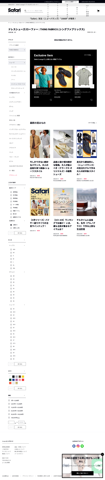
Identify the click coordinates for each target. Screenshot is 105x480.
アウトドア (12, 148)
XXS (14, 249)
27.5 (14, 343)
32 (13, 288)
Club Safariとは (6, 460)
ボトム (11, 106)
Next (92, 86)
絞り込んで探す (70, 11)
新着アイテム (16, 211)
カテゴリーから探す (48, 11)
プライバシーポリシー (28, 476)
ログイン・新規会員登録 (92, 11)
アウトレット (13, 175)
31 (13, 285)
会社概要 (5, 476)
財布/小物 (12, 120)
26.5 (14, 337)
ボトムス (12, 272)
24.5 (14, 324)
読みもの (81, 11)
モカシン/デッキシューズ (17, 88)
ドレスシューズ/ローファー (18, 84)
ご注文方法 (5, 449)
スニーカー (14, 67)
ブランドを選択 (14, 45)
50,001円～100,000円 (17, 414)
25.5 (14, 330)
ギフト (11, 161)
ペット (11, 152)
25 (13, 327)
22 (13, 308)
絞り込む (20, 233)
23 (13, 315)
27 (13, 340)
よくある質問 (6, 462)
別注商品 (15, 201)
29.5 (14, 356)
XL (13, 265)
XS (13, 252)
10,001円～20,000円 (17, 407)
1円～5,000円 (15, 400)
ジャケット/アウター (15, 102)
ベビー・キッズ (14, 157)
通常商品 (15, 192)
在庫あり (15, 225)
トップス (12, 97)
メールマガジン (19, 453)
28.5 (14, 349)
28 (13, 276)
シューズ (11, 62)
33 (13, 291)
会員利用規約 (15, 476)
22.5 (14, 312)
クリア (11, 233)
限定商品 (15, 198)
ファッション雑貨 (14, 115)
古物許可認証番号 (58, 476)
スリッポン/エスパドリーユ (18, 71)
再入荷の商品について (21, 451)
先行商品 (15, 195)
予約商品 (15, 207)
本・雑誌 (12, 170)
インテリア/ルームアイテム (17, 129)
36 (13, 301)
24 (13, 321)
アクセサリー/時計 (14, 125)
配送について (6, 453)
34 (13, 294)
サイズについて (6, 451)
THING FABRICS (13, 50)
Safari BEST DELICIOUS (16, 166)
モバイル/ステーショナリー (17, 134)
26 (13, 334)
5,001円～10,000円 (16, 404)
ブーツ (13, 79)
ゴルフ (11, 143)
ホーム (9, 22)
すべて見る (87, 55)
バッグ (11, 111)
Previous (34, 86)
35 (13, 298)
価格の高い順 (91, 32)
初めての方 (5, 458)
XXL (14, 268)
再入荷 (14, 214)
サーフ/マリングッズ (15, 138)
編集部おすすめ (17, 217)
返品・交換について (20, 447)
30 (13, 282)
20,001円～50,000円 (17, 411)
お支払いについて (19, 449)
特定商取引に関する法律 (43, 476)
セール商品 (16, 204)
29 (13, 279)
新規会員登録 (6, 447)
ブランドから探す (59, 11)
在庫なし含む (16, 228)
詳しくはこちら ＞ (82, 473)
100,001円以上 (15, 417)
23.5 (14, 318)
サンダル (13, 75)
